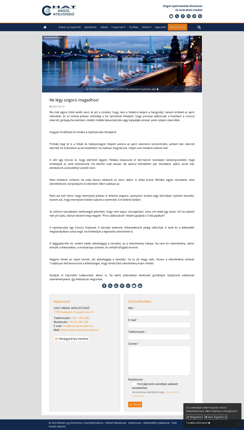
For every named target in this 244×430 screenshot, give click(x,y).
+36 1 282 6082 (80, 318)
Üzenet (133, 343)
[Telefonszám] (177, 16)
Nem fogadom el (215, 417)
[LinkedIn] (116, 285)
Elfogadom (194, 417)
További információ (196, 422)
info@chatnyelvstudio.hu (77, 326)
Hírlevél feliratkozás (115, 422)
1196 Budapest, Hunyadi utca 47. (74, 312)
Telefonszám (137, 332)
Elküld (135, 404)
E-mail (133, 320)
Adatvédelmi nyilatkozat (156, 422)
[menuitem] (70, 27)
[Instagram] (194, 16)
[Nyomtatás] (140, 285)
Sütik (174, 422)
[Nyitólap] (78, 11)
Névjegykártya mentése (71, 339)
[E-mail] (171, 16)
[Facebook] (182, 16)
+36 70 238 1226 (78, 322)
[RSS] (200, 16)
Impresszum (135, 422)
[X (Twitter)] (188, 16)
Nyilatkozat (136, 379)
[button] (199, 27)
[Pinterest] (122, 285)
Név (131, 308)
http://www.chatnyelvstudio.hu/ (79, 330)
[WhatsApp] (128, 285)
